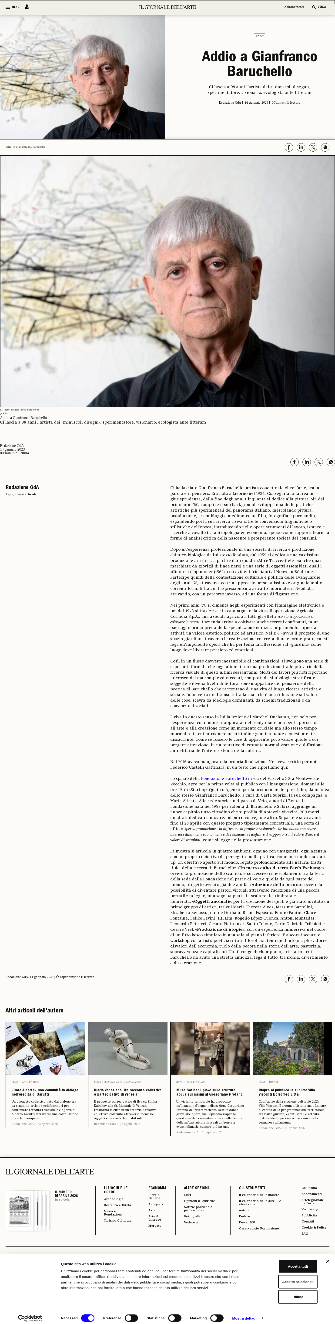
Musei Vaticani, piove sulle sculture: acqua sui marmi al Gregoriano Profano (206, 1103)
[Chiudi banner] (327, 1257)
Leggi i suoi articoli (21, 494)
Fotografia (190, 1240)
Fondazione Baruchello (224, 779)
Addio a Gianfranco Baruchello (259, 66)
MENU (15, 7)
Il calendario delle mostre (253, 1218)
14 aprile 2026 (295, 1142)
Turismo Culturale (112, 1249)
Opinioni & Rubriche (199, 1223)
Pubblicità (309, 1239)
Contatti (307, 1246)
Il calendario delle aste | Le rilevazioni (258, 1228)
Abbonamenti (294, 7)
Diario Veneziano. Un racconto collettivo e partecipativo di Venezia (124, 1103)
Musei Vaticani (196, 1082)
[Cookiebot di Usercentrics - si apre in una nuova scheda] (30, 1314)
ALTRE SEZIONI (193, 1210)
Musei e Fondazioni (114, 1239)
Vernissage (310, 1233)
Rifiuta (284, 1293)
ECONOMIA (154, 1210)
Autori (242, 1237)
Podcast (243, 1244)
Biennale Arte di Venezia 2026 (122, 1082)
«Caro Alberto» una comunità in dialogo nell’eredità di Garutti (44, 1100)
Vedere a (189, 1246)
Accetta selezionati (284, 1278)
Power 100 (245, 1250)
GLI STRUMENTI (249, 1210)
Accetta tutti (284, 1263)
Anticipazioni (30, 1082)
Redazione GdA (23, 1138)
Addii (260, 36)
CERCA (322, 7)
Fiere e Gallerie (152, 1218)
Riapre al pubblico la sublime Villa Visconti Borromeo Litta (290, 1100)
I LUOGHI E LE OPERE (115, 1212)
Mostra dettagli (244, 1315)
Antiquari (153, 1227)
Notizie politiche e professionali (197, 1231)
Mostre (273, 1082)
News (15, 1082)
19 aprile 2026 (212, 1153)
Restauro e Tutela (114, 1229)
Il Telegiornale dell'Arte (313, 1224)
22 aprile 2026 (47, 1138)
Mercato (152, 1250)
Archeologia (115, 1221)
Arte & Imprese (152, 1242)
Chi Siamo (309, 1210)
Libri (185, 1217)
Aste (149, 1233)
